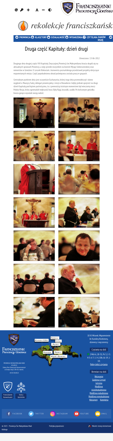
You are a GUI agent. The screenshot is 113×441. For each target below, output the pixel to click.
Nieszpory (93, 399)
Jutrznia (99, 383)
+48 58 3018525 (14, 373)
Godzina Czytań (99, 379)
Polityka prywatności (56, 426)
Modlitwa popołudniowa (99, 396)
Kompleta (104, 399)
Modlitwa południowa (99, 393)
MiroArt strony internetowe (99, 426)
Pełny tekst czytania (98, 364)
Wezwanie (99, 376)
